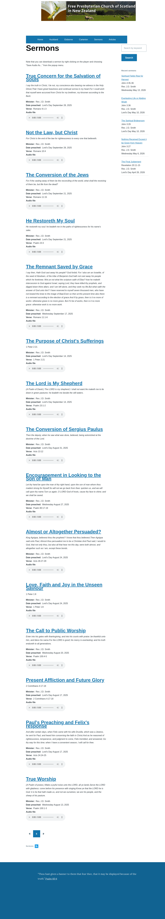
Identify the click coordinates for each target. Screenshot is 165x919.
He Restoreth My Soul (50, 220)
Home (40, 39)
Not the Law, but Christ (52, 132)
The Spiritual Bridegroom (133, 121)
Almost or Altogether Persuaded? (63, 531)
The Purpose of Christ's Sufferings (65, 341)
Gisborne (68, 39)
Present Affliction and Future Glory (65, 680)
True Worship (41, 779)
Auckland (53, 39)
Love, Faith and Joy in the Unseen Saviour (64, 586)
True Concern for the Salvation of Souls (63, 77)
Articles (112, 39)
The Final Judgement (131, 162)
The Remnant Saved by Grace (59, 266)
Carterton (83, 39)
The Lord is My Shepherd (54, 383)
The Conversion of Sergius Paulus (64, 429)
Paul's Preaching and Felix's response (57, 724)
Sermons (98, 39)
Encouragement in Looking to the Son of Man (63, 476)
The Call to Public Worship (56, 630)
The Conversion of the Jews (57, 175)
